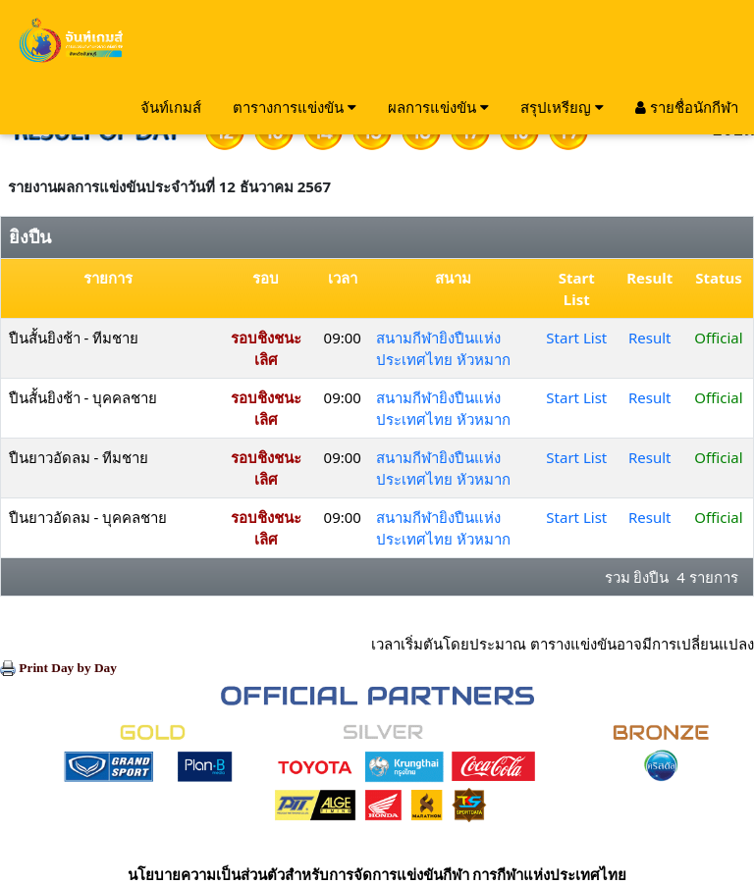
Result (650, 337)
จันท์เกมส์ (170, 107)
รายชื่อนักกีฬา (686, 107)
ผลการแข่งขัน (438, 107)
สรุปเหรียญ (562, 107)
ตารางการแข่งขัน (294, 107)
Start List (576, 337)
